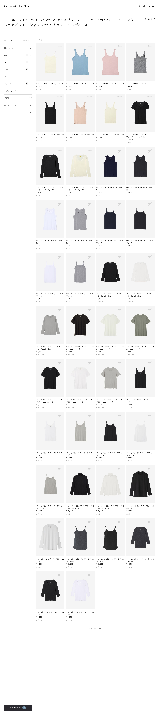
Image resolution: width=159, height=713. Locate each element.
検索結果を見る (18, 707)
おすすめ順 (147, 19)
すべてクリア (27, 40)
